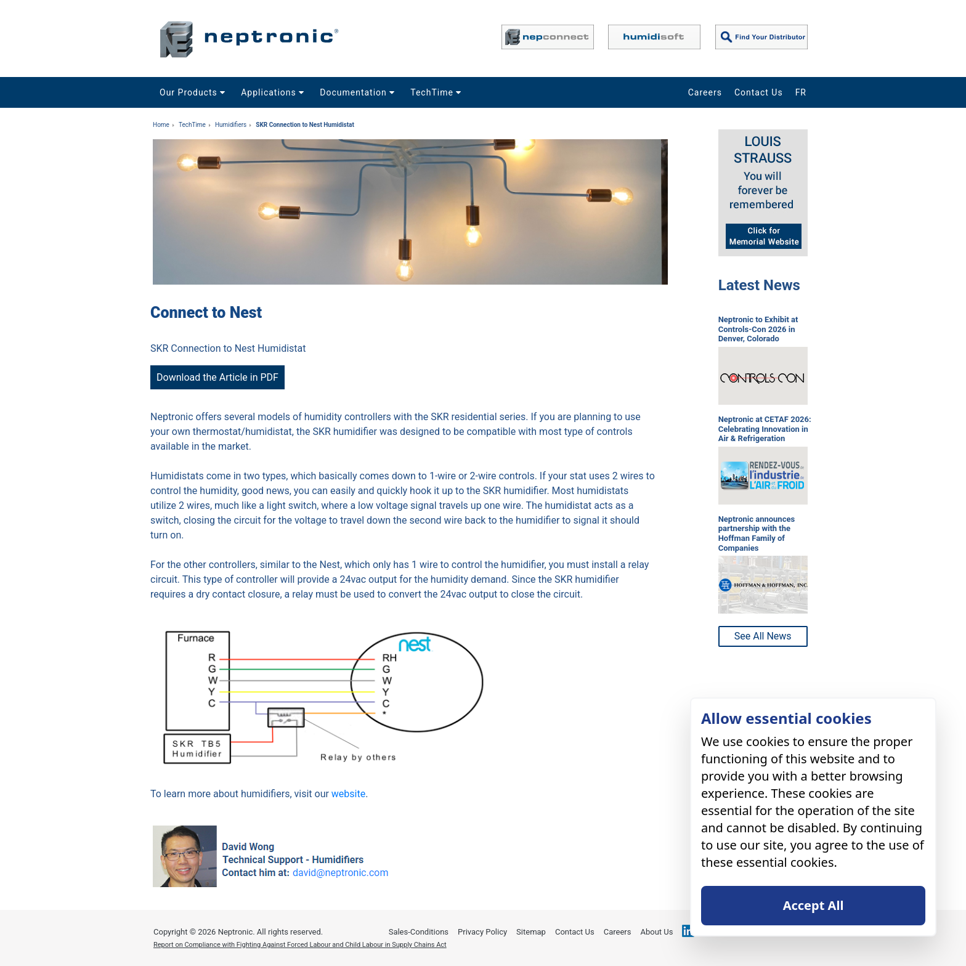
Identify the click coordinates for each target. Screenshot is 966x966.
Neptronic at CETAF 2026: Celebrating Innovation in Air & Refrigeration (764, 429)
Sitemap (531, 931)
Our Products (194, 92)
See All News (763, 636)
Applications (274, 92)
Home (161, 124)
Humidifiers (230, 124)
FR (800, 92)
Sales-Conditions (418, 931)
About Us (656, 931)
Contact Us (758, 92)
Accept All (813, 905)
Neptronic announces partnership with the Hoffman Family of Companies (756, 533)
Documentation (359, 92)
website (348, 794)
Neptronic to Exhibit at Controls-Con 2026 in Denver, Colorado (758, 329)
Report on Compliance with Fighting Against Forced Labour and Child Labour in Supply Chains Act (300, 945)
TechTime (437, 92)
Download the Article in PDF (217, 377)
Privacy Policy (482, 931)
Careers (705, 92)
